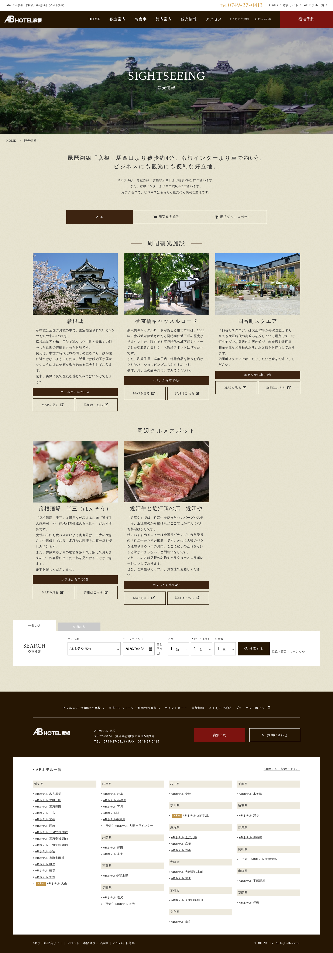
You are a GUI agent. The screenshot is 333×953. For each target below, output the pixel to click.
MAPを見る (53, 405)
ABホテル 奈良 (181, 921)
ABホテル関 (111, 813)
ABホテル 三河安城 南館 (51, 845)
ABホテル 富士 (113, 854)
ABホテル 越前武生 (196, 815)
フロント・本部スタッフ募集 (88, 943)
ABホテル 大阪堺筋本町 (187, 871)
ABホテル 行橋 (249, 902)
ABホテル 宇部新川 (252, 880)
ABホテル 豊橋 (45, 819)
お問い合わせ (263, 19)
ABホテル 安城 (45, 877)
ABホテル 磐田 (113, 847)
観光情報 (189, 19)
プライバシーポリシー (253, 708)
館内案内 (164, 19)
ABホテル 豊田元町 (48, 800)
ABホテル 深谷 (249, 815)
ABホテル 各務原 (114, 800)
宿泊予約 (306, 19)
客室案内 (117, 19)
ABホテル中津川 (114, 819)
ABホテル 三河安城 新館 (51, 838)
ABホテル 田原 (45, 864)
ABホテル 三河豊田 (48, 806)
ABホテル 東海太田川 (49, 857)
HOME (94, 19)
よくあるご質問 (239, 19)
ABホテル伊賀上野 (115, 875)
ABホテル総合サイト (48, 943)
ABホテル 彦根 (181, 843)
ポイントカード (176, 708)
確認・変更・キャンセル (288, 651)
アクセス (214, 19)
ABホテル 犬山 (57, 883)
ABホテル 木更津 (250, 793)
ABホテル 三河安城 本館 (51, 832)
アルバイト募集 (123, 943)
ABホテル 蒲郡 (45, 870)
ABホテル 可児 (113, 806)
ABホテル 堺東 (181, 878)
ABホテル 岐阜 (113, 793)
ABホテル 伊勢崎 (250, 837)
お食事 (141, 19)
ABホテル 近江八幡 (184, 837)
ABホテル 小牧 (45, 851)
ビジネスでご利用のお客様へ (83, 708)
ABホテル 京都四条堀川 (187, 900)
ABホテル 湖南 (181, 850)
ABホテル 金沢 (181, 793)
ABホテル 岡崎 (45, 825)
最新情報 (198, 708)
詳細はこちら (96, 405)
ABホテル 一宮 (45, 813)
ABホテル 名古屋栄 (48, 793)
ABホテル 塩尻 (113, 897)
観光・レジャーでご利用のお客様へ (134, 708)
